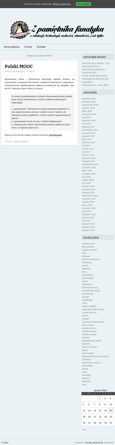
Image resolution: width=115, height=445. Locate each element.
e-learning (87, 262)
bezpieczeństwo (89, 250)
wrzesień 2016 (89, 167)
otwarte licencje (89, 331)
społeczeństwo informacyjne (95, 356)
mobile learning (89, 312)
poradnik (86, 344)
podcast (86, 337)
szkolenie (86, 359)
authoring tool (88, 243)
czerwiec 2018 (89, 114)
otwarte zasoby (89, 334)
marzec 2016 (88, 180)
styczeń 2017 (88, 155)
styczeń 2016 (88, 186)
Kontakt (41, 47)
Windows (86, 381)
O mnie (28, 47)
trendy (85, 369)
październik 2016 (90, 164)
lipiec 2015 (87, 205)
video (84, 372)
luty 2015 (86, 220)
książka (85, 297)
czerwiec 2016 (89, 173)
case (84, 253)
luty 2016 (86, 183)
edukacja (17, 141)
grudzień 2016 (89, 158)
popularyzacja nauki (91, 340)
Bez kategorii (88, 246)
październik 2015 (90, 195)
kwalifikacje (87, 300)
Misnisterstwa (55, 135)
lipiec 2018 (87, 111)
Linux (84, 303)
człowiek (86, 256)
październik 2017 (90, 130)
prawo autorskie (89, 347)
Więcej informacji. (62, 4)
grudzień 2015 (89, 189)
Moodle (85, 318)
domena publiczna (90, 259)
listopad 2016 (88, 161)
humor (85, 281)
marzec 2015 (88, 217)
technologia (87, 365)
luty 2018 (86, 123)
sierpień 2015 (88, 202)
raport (85, 350)
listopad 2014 (88, 230)
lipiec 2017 (87, 139)
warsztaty (86, 375)
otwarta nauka (88, 328)
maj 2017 (86, 145)
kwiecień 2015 (89, 214)
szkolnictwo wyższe (91, 362)
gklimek (31, 71)
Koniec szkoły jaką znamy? (95, 75)
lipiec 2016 (87, 170)
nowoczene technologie (93, 322)
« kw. (83, 429)
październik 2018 (90, 105)
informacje (87, 284)
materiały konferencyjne (93, 309)
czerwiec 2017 (89, 142)
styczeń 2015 (88, 224)
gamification (87, 275)
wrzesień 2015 (89, 199)
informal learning (90, 287)
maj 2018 (86, 117)
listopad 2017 (88, 127)
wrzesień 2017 (89, 133)
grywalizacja (88, 278)
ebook (85, 265)
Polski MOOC (19, 66)
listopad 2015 (88, 192)
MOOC (25, 141)
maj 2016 (86, 177)
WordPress (108, 442)
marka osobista (89, 306)
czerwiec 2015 (89, 208)
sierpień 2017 (88, 136)
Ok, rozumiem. (83, 4)
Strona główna (11, 47)
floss (84, 272)
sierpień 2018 (88, 108)
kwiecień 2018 (89, 120)
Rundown (78, 442)
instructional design (91, 290)
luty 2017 (86, 152)
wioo (84, 384)
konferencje (87, 293)
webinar (86, 378)
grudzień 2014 (89, 227)
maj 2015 (86, 211)
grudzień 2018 (89, 101)
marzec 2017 (88, 148)
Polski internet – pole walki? (95, 85)
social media (88, 353)
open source (88, 325)
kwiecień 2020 (89, 98)
